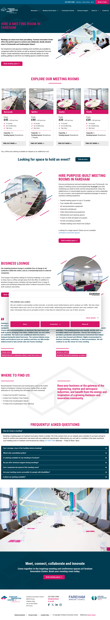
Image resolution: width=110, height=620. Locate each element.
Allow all (85, 324)
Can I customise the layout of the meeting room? (21, 467)
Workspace (35, 10)
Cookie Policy (45, 615)
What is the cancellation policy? (14, 453)
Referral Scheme (20, 615)
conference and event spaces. (69, 233)
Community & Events (68, 10)
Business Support (83, 10)
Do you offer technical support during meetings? (21, 463)
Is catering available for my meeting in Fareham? (21, 458)
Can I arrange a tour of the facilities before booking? (22, 448)
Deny (25, 324)
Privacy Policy (32, 615)
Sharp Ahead (91, 615)
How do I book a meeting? (12, 431)
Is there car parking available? (14, 477)
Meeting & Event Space (50, 10)
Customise (55, 324)
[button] (55, 431)
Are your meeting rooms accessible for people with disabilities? (26, 472)
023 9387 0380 (49, 441)
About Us (95, 10)
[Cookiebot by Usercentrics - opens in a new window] (91, 294)
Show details (91, 318)
